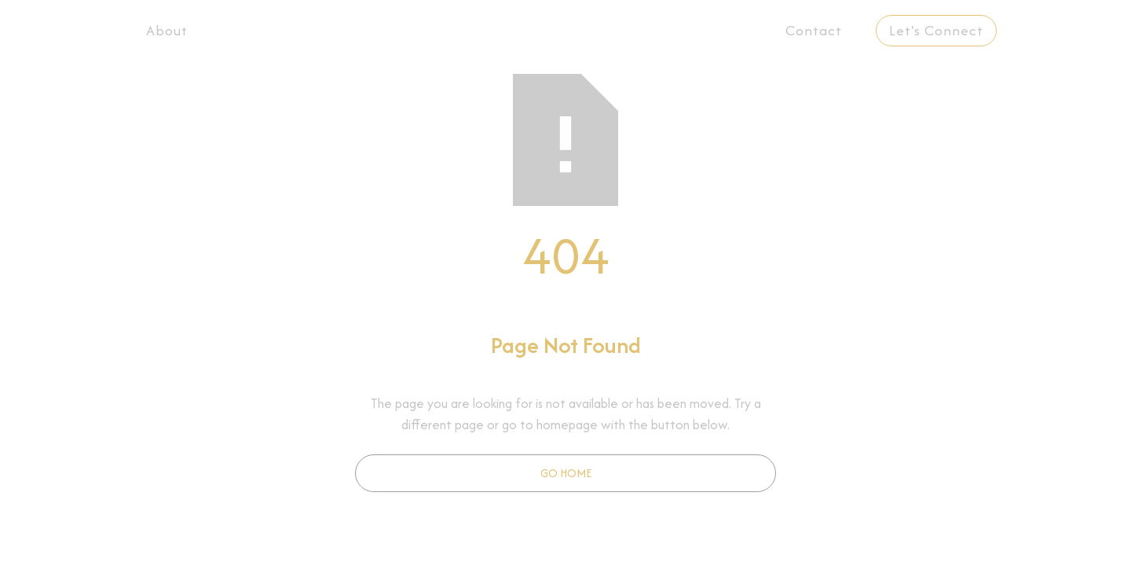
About (167, 30)
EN (1015, 30)
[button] (486, 31)
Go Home (565, 473)
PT (1053, 30)
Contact (813, 30)
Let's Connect (936, 30)
